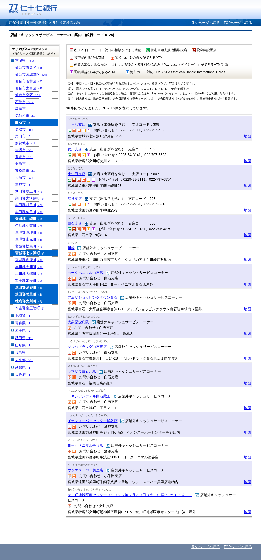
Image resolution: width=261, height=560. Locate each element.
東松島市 (25, 171)
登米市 (24, 157)
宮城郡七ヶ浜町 (31, 253)
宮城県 (25, 61)
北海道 (24, 316)
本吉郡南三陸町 (31, 308)
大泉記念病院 (78, 322)
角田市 (24, 136)
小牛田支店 (76, 174)
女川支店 (75, 149)
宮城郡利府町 (29, 260)
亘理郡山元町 (29, 239)
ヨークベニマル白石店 (85, 273)
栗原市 (24, 164)
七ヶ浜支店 (76, 124)
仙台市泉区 (28, 95)
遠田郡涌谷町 (29, 287)
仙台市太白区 (30, 88)
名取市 (24, 129)
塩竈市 (24, 109)
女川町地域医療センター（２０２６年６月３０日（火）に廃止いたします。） (130, 495)
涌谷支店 (75, 199)
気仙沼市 (25, 116)
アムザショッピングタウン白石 (93, 297)
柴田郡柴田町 (29, 212)
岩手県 (24, 330)
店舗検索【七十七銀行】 (28, 23)
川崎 (71, 248)
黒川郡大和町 (29, 267)
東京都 (24, 360)
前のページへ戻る (205, 23)
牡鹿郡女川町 (29, 301)
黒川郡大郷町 (29, 274)
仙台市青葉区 (30, 67)
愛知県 (24, 367)
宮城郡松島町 (29, 246)
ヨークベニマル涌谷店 (85, 445)
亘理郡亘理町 (29, 232)
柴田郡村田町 (29, 205)
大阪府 (24, 375)
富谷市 (24, 184)
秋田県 (24, 338)
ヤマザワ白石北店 (82, 371)
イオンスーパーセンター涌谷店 (93, 421)
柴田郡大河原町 (31, 198)
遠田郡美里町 (29, 294)
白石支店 (75, 223)
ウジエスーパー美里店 (85, 470)
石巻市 (24, 102)
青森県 (24, 323)
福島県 (24, 353)
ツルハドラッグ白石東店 (87, 347)
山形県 (24, 345)
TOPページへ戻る (238, 23)
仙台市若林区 (30, 81)
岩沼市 (24, 150)
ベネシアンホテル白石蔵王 (89, 396)
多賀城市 (26, 143)
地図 (247, 136)
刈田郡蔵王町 (29, 191)
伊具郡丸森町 (29, 225)
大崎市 (24, 177)
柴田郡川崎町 (29, 219)
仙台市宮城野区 (31, 74)
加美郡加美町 (29, 280)
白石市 (24, 122)
